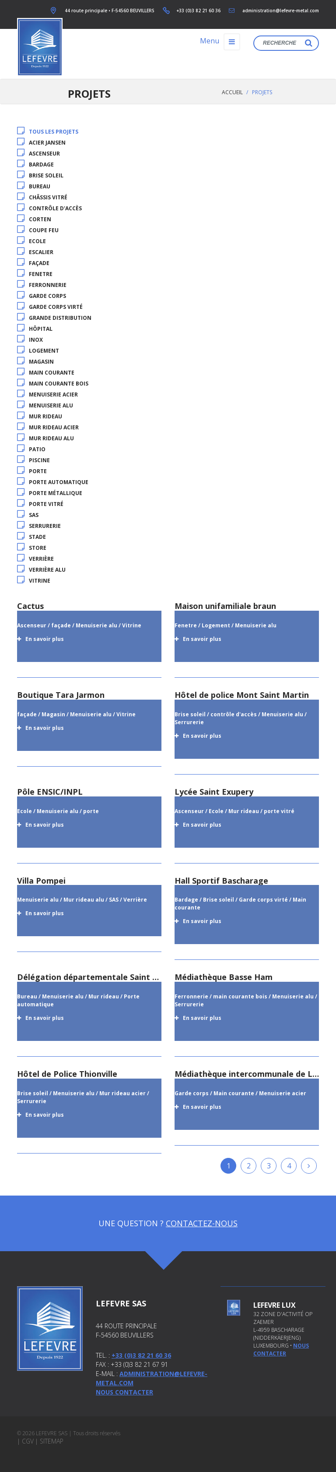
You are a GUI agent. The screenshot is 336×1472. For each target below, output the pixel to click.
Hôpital (34, 329)
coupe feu (38, 230)
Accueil (232, 92)
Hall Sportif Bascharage (221, 880)
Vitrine (33, 580)
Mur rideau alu (45, 438)
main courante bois (52, 383)
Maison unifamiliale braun (225, 606)
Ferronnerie (41, 285)
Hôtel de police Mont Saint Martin (242, 695)
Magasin (35, 361)
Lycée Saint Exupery (214, 791)
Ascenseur (38, 153)
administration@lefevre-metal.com (280, 10)
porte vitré (40, 504)
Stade (31, 537)
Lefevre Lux (274, 1305)
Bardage (35, 164)
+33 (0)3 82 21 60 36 (198, 10)
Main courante (45, 372)
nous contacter (281, 1349)
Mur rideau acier (48, 427)
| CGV (25, 1441)
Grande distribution (54, 318)
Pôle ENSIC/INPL (50, 791)
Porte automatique (52, 482)
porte (32, 471)
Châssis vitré (42, 197)
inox (30, 339)
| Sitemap (49, 1441)
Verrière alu (41, 569)
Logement (38, 350)
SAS (27, 515)
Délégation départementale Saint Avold (95, 977)
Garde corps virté (50, 307)
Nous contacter (124, 1392)
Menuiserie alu (45, 405)
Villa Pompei (41, 880)
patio (31, 449)
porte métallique (49, 493)
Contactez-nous (202, 1223)
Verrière (35, 559)
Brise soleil (40, 175)
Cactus (30, 606)
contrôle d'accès (49, 208)
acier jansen (41, 142)
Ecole (31, 241)
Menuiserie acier (47, 394)
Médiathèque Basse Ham (224, 977)
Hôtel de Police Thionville (67, 1074)
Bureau (33, 186)
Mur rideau (39, 416)
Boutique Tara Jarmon (61, 695)
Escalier (35, 252)
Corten (34, 219)
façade (33, 263)
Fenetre (34, 274)
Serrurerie (39, 526)
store (31, 548)
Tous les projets (47, 131)
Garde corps (41, 296)
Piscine (33, 460)
